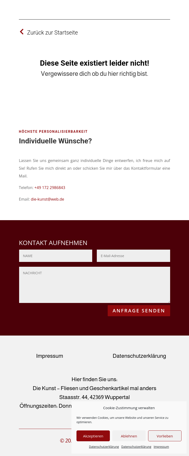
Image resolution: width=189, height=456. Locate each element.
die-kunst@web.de (47, 199)
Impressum (161, 447)
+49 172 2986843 (49, 187)
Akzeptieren (93, 436)
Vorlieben (165, 436)
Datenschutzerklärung (104, 447)
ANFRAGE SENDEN (139, 310)
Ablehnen (129, 436)
